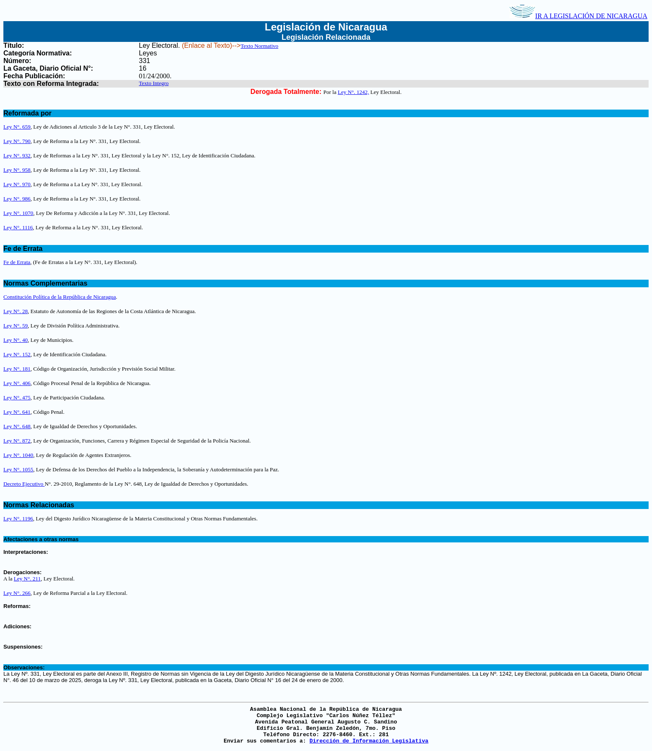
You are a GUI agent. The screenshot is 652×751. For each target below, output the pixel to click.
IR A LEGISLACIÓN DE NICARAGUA (578, 15)
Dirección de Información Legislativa (368, 741)
